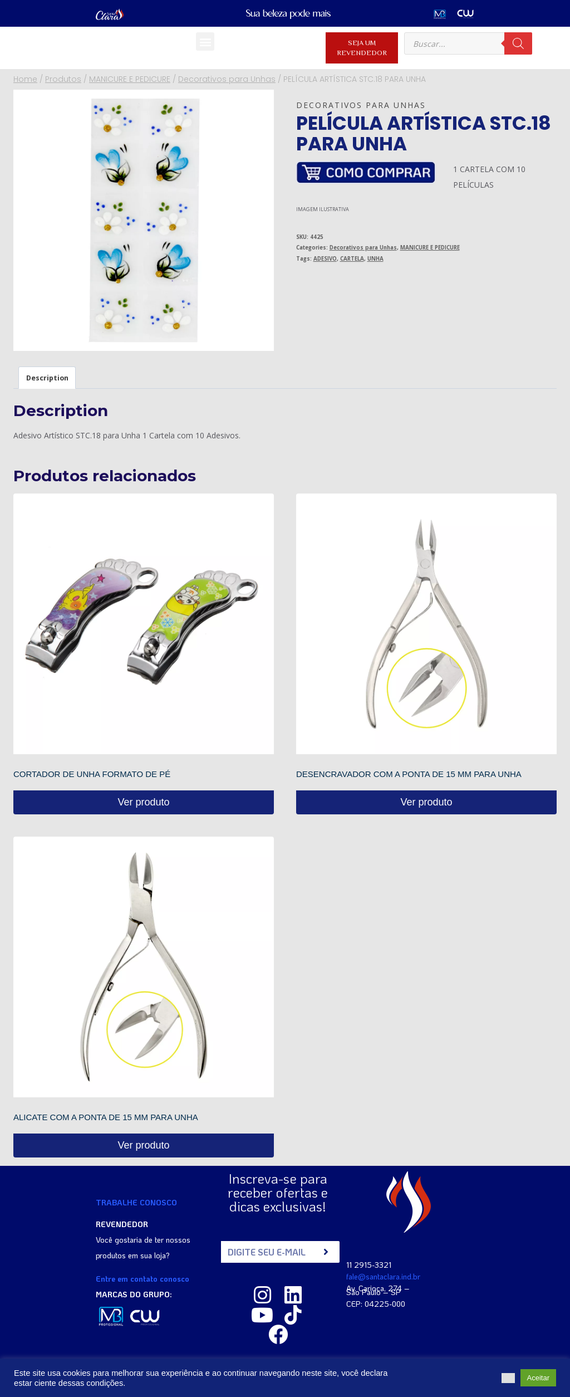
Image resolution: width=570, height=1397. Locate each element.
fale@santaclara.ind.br (383, 1276)
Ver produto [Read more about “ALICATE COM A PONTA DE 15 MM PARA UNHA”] (143, 1145)
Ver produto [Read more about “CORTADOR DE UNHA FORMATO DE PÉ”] (143, 802)
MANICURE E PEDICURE (430, 247)
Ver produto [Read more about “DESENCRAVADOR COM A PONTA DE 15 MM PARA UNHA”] (426, 802)
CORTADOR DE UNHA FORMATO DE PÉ (91, 774)
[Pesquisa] (518, 43)
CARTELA (352, 258)
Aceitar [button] (538, 1378)
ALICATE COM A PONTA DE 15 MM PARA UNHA (105, 1117)
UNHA (375, 258)
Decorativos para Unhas (361, 105)
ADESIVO (325, 258)
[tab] (47, 378)
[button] (205, 41)
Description (47, 378)
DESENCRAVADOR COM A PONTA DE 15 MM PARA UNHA (409, 774)
